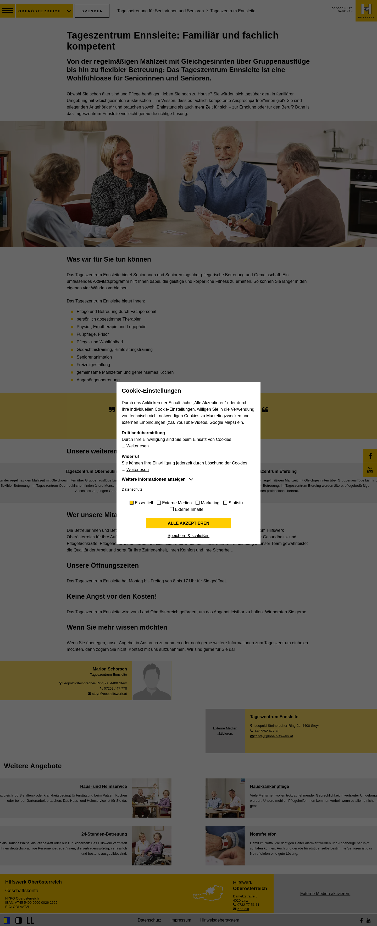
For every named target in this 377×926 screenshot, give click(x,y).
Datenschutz (132, 489)
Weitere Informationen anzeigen (154, 479)
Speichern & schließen (188, 535)
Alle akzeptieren (188, 523)
